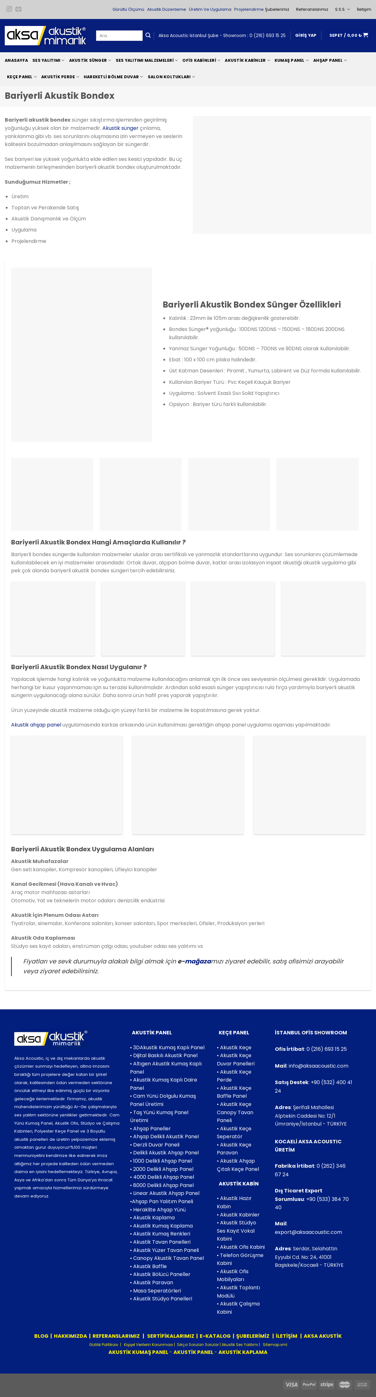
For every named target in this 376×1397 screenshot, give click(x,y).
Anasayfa (16, 60)
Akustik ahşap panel (36, 724)
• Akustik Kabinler (238, 1214)
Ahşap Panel (330, 60)
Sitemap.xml (274, 1344)
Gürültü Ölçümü (128, 9)
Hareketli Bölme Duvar (113, 77)
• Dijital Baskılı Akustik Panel (164, 1055)
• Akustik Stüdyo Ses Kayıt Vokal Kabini (236, 1230)
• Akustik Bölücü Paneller (160, 1274)
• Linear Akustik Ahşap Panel (164, 1193)
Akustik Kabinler (247, 60)
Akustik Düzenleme (166, 9)
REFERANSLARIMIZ (117, 1336)
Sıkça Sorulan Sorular (198, 1344)
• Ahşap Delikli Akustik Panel (164, 1136)
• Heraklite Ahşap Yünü (158, 1209)
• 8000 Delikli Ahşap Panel (162, 1185)
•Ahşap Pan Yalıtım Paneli (161, 1201)
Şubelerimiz (277, 9)
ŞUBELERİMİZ (253, 1336)
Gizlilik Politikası (103, 1344)
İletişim (364, 9)
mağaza (198, 961)
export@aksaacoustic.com (308, 1232)
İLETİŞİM (286, 1336)
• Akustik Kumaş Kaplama (161, 1225)
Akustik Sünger (90, 60)
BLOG (41, 1336)
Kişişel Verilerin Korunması (148, 1344)
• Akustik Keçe (234, 1047)
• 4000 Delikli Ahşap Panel (162, 1177)
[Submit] (148, 35)
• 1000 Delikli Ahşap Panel (161, 1161)
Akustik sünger (120, 128)
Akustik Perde (60, 77)
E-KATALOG (215, 1336)
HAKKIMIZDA (70, 1336)
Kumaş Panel (292, 60)
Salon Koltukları (171, 77)
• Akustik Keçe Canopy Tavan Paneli (235, 1112)
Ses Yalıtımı (48, 60)
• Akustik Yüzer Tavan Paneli (164, 1250)
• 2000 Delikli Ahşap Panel (161, 1169)
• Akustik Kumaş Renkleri (160, 1233)
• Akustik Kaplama (152, 1217)
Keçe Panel (22, 77)
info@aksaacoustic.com (318, 1066)
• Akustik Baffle (148, 1266)
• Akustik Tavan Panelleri (160, 1242)
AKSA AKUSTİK (323, 1336)
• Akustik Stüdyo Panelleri (161, 1298)
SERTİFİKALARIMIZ (170, 1336)
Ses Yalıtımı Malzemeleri (147, 60)
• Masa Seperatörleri (155, 1290)
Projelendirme (249, 9)
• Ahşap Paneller (150, 1128)
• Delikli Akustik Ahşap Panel (164, 1152)
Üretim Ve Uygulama (210, 9)
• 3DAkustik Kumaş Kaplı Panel (167, 1047)
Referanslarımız (312, 9)
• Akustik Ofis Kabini (241, 1247)
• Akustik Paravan (151, 1282)
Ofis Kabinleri (201, 60)
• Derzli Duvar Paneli (154, 1144)
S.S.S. (342, 9)
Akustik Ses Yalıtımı (240, 1344)
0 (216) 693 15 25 (268, 36)
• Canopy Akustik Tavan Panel (167, 1258)
